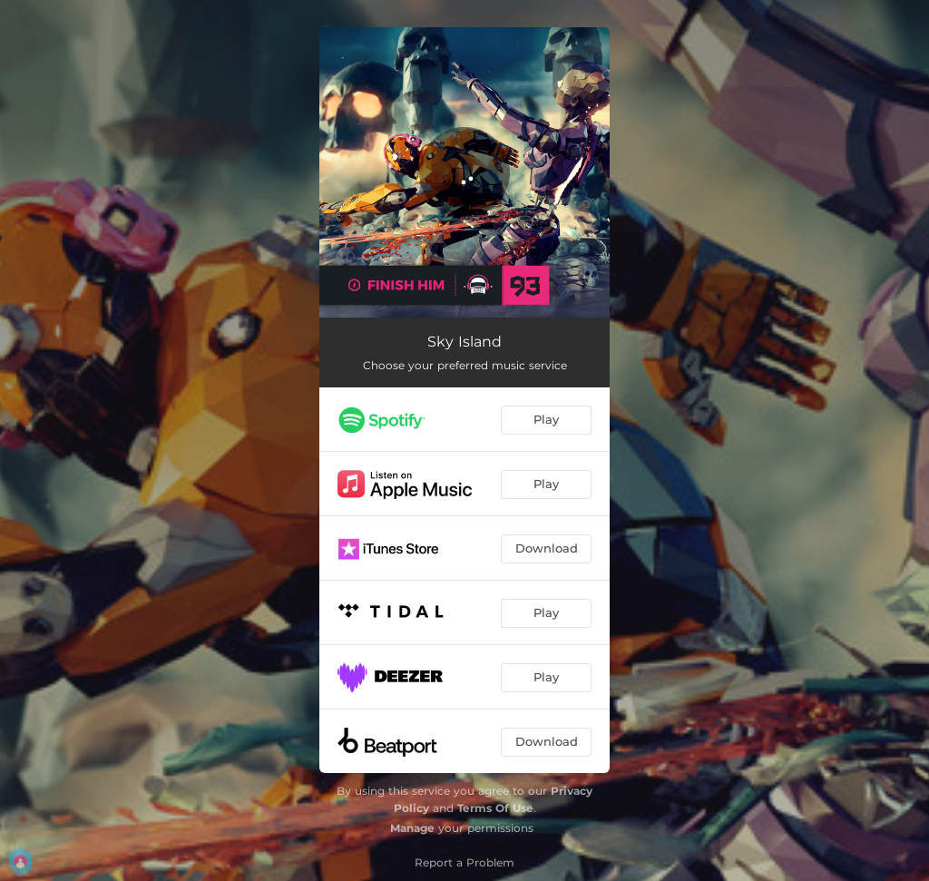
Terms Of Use (495, 808)
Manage (412, 828)
